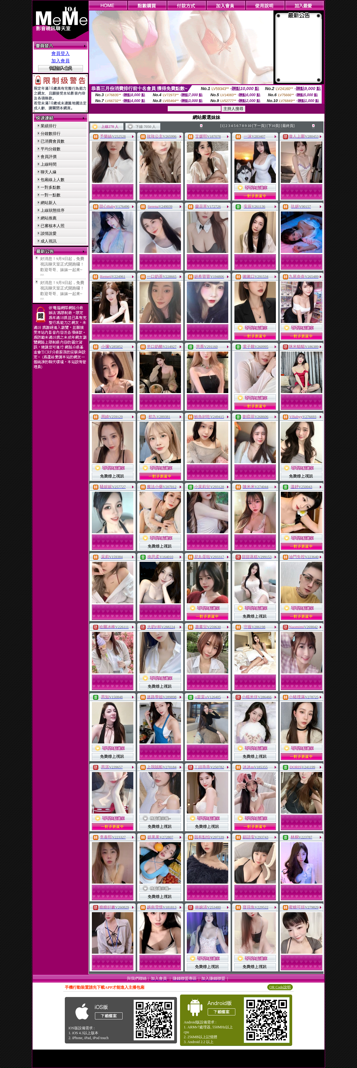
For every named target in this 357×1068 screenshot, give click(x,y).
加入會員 (60, 60)
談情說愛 (49, 233)
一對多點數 (51, 187)
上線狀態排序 (53, 210)
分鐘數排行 (51, 133)
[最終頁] (288, 126)
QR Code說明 (280, 987)
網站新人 (49, 202)
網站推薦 (49, 218)
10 (249, 126)
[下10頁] (273, 126)
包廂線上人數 (53, 179)
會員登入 (60, 53)
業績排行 (49, 126)
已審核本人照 (53, 225)
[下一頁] (259, 126)
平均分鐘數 (51, 149)
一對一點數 (51, 195)
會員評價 (49, 156)
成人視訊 (49, 241)
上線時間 (49, 164)
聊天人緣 (49, 172)
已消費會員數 (53, 141)
